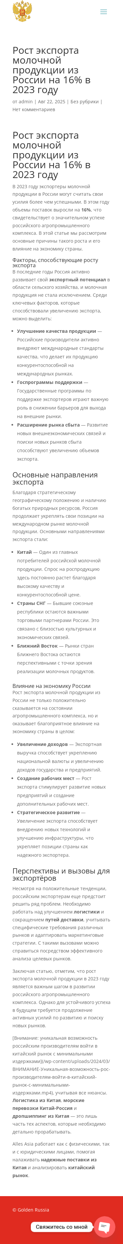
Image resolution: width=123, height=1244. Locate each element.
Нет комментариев (33, 109)
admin (26, 101)
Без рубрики (85, 101)
